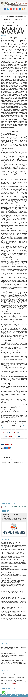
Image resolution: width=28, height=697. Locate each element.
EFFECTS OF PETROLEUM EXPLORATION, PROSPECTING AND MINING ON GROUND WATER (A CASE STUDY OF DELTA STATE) (13, 652)
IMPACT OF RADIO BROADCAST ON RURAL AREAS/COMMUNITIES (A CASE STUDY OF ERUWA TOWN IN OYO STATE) (13, 616)
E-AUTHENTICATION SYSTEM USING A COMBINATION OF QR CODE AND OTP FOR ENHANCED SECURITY (12, 607)
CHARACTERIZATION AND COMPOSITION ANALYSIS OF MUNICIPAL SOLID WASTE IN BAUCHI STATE (13, 659)
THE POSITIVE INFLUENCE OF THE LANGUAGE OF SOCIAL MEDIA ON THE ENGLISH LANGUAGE (14, 589)
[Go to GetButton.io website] (3, 695)
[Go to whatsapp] (3, 692)
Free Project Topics (5, 568)
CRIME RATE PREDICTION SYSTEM (10, 574)
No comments (3, 35)
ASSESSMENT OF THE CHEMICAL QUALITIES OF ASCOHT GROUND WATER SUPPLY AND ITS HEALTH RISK (13, 664)
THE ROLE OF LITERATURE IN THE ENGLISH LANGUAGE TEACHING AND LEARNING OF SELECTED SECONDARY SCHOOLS (12, 581)
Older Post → (24, 453)
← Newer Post (4, 453)
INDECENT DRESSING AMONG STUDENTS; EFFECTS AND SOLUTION (12, 543)
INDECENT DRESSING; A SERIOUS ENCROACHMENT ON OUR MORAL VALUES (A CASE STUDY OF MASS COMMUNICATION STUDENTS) (14, 561)
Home (2, 16)
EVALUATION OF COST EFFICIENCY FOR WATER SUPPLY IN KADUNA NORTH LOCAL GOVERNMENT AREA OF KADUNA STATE (13, 647)
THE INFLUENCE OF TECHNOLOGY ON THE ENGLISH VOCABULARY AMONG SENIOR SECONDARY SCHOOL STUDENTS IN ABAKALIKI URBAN (13, 598)
